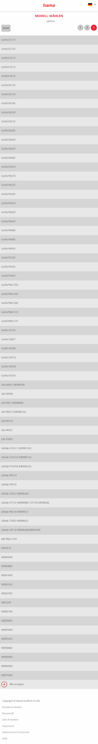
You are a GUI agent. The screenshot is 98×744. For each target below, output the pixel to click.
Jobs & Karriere (10, 719)
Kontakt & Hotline (11, 707)
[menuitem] (91, 4)
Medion (51, 21)
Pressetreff (8, 713)
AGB (4, 738)
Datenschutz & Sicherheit (15, 732)
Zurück (6, 28)
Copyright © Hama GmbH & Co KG (21, 700)
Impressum (8, 726)
